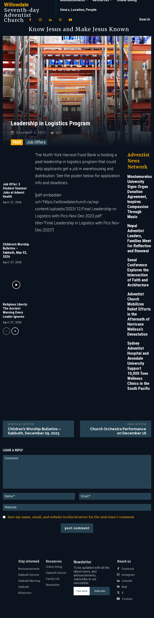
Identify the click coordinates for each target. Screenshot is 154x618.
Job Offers (36, 142)
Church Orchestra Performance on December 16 (118, 431)
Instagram (128, 574)
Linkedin (127, 580)
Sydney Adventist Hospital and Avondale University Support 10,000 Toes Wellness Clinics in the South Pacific (138, 366)
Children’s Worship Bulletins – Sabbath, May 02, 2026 (16, 250)
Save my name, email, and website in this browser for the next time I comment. (71, 517)
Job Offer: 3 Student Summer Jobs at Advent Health (15, 190)
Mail (124, 586)
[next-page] (15, 331)
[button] (144, 19)
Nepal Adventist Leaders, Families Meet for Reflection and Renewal (139, 238)
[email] (81, 591)
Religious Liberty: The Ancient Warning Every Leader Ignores (15, 310)
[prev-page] (6, 331)
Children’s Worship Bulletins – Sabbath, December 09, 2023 (34, 431)
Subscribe (99, 591)
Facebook (128, 568)
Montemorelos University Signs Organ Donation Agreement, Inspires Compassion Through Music (139, 196)
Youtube (127, 599)
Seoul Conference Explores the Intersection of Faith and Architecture (138, 272)
